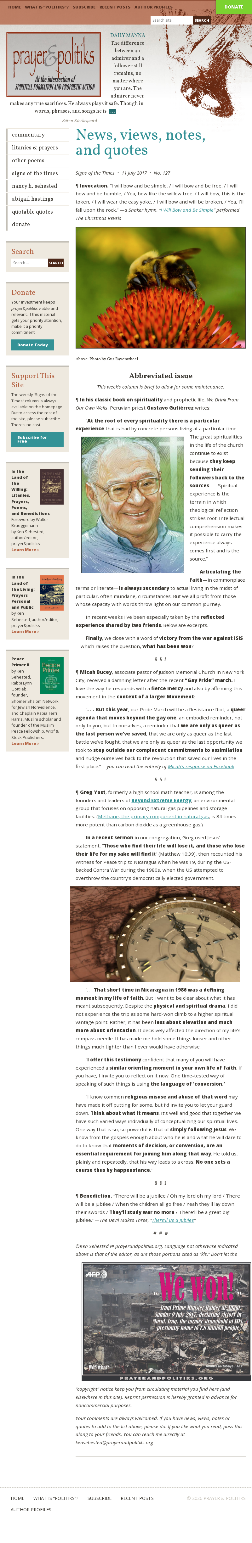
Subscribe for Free (32, 439)
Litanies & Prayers (35, 148)
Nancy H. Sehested (34, 186)
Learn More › (25, 549)
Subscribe (84, 7)
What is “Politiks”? (47, 7)
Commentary (28, 135)
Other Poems (28, 161)
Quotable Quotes (32, 212)
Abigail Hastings (32, 199)
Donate (234, 7)
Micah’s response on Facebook (201, 766)
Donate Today (32, 345)
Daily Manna (127, 35)
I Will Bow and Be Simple (187, 210)
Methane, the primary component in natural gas (153, 816)
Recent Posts (115, 7)
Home (14, 7)
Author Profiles (154, 7)
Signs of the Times (35, 174)
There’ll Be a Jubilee (173, 1220)
